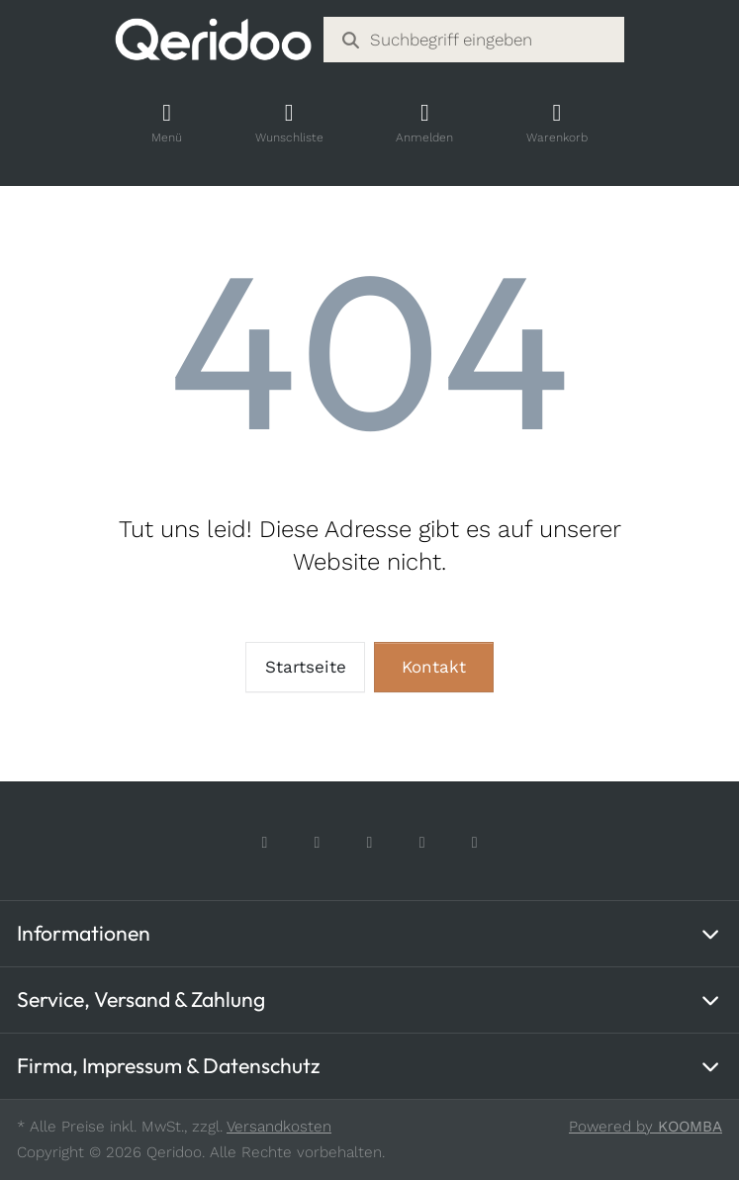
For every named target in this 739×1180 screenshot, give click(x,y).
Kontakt (434, 667)
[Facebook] (264, 842)
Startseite (305, 667)
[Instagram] (317, 842)
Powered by (645, 1126)
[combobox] (473, 39)
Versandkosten (279, 1126)
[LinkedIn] (474, 842)
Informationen (83, 933)
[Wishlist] (288, 123)
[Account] (425, 123)
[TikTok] (369, 842)
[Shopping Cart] (556, 123)
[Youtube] (422, 842)
